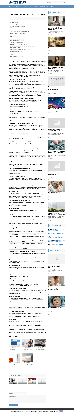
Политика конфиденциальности (54, 409)
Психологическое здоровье (17, 56)
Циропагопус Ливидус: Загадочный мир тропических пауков (22, 385)
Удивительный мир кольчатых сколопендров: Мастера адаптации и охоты (56, 246)
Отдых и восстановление (16, 54)
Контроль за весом (15, 53)
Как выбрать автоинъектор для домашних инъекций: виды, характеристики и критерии (55, 130)
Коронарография (14, 36)
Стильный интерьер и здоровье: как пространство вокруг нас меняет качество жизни (56, 28)
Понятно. (61, 411)
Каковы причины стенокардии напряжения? (20, 24)
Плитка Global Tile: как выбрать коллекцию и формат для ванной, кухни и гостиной (55, 173)
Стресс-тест (13, 35)
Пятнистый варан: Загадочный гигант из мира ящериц (12, 385)
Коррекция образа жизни (16, 42)
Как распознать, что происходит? (18, 27)
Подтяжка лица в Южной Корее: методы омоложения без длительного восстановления (56, 309)
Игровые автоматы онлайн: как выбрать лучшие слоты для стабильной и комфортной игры (55, 110)
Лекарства (42, 6)
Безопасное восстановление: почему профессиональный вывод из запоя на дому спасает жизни (56, 88)
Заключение (12, 58)
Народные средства (33, 6)
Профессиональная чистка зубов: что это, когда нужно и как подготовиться (56, 237)
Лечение (24, 6)
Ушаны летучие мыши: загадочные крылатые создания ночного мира (32, 385)
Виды (10, 6)
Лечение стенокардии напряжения (16, 38)
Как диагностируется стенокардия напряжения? (19, 30)
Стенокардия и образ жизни (15, 51)
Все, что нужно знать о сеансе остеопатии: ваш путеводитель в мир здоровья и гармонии (56, 288)
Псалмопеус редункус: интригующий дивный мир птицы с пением (56, 242)
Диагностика (16, 6)
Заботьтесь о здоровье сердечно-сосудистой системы (22, 46)
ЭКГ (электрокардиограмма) (17, 33)
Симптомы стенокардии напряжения (17, 26)
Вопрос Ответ (50, 6)
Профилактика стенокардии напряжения (18, 44)
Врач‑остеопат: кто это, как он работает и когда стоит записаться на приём (56, 194)
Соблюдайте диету (15, 47)
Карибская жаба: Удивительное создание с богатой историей (42, 385)
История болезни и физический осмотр (19, 31)
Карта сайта (63, 409)
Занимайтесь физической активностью (19, 49)
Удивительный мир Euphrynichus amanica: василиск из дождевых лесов (55, 266)
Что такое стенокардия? (14, 22)
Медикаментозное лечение (17, 40)
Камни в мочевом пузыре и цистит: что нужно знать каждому (56, 233)
